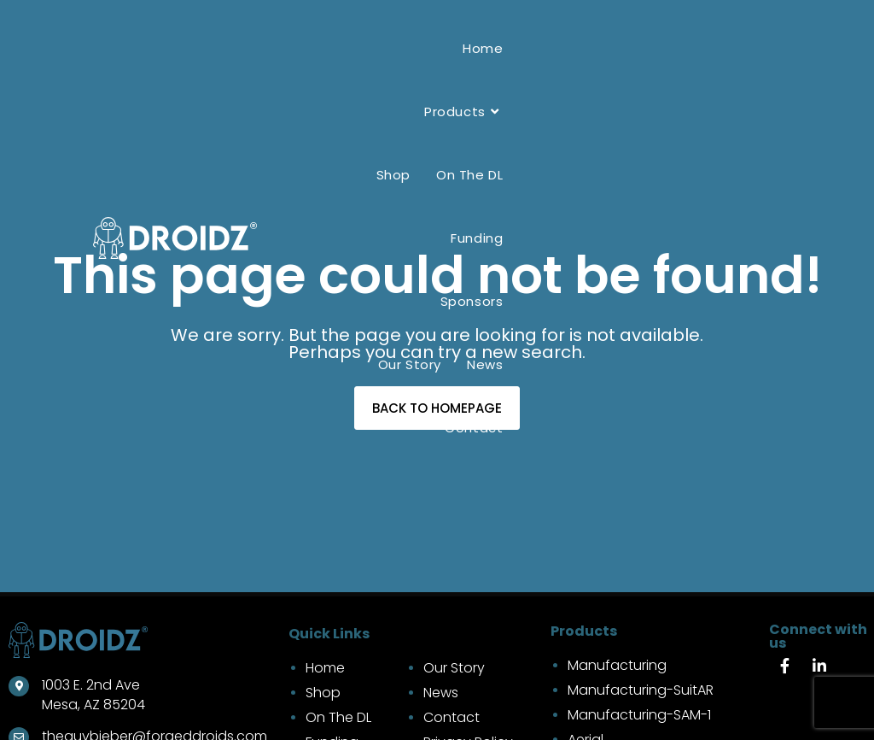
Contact (451, 717)
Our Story (454, 668)
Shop (323, 692)
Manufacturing (617, 665)
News (440, 692)
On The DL (338, 717)
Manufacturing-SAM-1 (639, 715)
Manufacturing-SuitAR (641, 690)
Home (325, 668)
